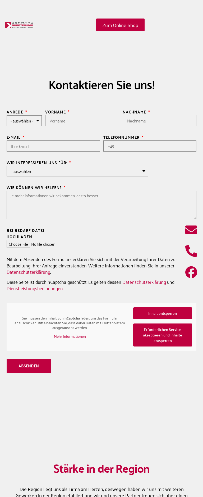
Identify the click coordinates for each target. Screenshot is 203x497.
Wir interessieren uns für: (37, 162)
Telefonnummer (122, 137)
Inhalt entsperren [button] (162, 313)
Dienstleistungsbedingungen (35, 288)
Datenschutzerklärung (28, 271)
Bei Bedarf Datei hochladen (25, 233)
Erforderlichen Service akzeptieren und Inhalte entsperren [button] (162, 335)
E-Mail (14, 137)
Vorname (56, 112)
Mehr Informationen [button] (70, 336)
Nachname (135, 112)
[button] (186, 482)
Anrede (16, 112)
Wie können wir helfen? (35, 187)
